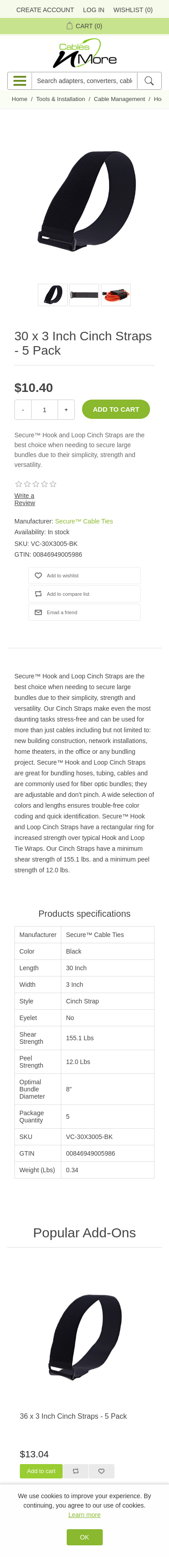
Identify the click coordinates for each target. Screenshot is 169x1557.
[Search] (149, 81)
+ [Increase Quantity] (66, 409)
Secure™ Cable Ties (84, 521)
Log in (93, 9)
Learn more (85, 1514)
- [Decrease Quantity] (23, 409)
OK (84, 1537)
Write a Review (24, 499)
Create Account (45, 9)
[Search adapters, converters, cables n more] (84, 80)
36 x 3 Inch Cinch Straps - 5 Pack (73, 1416)
